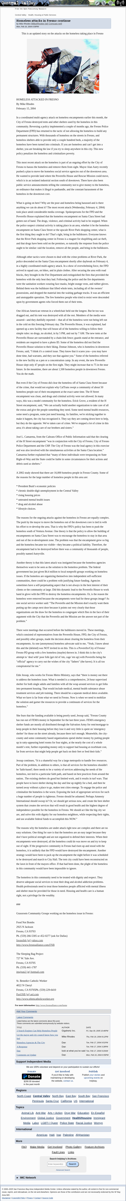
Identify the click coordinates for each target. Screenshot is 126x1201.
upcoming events (92, 1078)
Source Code (47, 1198)
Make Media (37, 1146)
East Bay (71, 1096)
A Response (22, 1046)
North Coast (24, 1096)
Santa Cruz (52, 1101)
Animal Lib (27, 1112)
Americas (41, 1134)
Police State (67, 1123)
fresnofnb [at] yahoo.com (29, 940)
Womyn (98, 1123)
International (86, 1101)
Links (71, 1152)
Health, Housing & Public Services (42, 15)
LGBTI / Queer (49, 1123)
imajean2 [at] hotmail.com (30, 971)
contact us (68, 1081)
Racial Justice (84, 1123)
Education (83, 1112)
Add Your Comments (26, 1011)
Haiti (52, 1134)
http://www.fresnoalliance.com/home (51, 1005)
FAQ (24, 1146)
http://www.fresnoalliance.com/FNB (35, 944)
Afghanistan (83, 1134)
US (75, 1101)
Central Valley (20, 15)
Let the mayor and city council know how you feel (37, 1037)
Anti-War (41, 1112)
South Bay (84, 1096)
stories (95, 1075)
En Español (98, 1112)
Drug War (70, 1112)
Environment (28, 1117)
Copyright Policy (18, 1198)
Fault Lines (58, 1152)
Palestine (68, 1134)
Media (26, 1123)
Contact (37, 1198)
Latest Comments (25, 1017)
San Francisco (100, 1096)
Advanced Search (63, 1170)
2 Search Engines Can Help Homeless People (37, 1030)
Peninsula (38, 1101)
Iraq (58, 1134)
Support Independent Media (33, 1061)
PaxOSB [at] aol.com (27, 994)
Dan (18, 1051)
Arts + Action (55, 1112)
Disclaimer (6, 1198)
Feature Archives (94, 1146)
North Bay (58, 1096)
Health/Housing (82, 1117)
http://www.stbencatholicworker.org (35, 998)
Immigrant (99, 1117)
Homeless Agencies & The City (31, 1042)
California (66, 1101)
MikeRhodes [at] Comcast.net (46, 23)
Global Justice (45, 1117)
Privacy (30, 1198)
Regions (21, 1090)
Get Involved (55, 1146)
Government (63, 1117)
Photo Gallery (73, 1146)
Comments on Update (26, 1055)
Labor (35, 1123)
